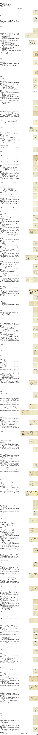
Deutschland (3, 506)
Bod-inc (10, 63)
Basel (2, 334)
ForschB (10, 692)
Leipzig (14, 182)
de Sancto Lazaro (8, 84)
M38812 (14, 565)
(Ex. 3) (5, 453)
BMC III (9, 148)
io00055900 (3, 710)
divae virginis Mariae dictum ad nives (10, 289)
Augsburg (13, 59)
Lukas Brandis (6, 384)
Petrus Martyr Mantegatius (5, 10)
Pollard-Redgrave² (12, 680)
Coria (5, 658)
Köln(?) (2, 512)
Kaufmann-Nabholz (9, 338)
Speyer (2, 393)
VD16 (2, 284)
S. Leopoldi (8, 100)
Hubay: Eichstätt (2, 141)
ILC (16, 358)
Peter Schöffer (3, 607)
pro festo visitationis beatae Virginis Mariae (10, 697)
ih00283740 (3, 64)
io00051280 (12, 376)
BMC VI (3, 12)
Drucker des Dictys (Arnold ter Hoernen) (10, 538)
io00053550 (9, 524)
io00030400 (15, 168)
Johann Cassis (15, 147)
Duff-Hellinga (4, 219)
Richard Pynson (3, 642)
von (5, 4)
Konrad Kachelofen (10, 188)
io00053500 (7, 467)
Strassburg (9, 291)
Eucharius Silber (9, 167)
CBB (10, 426)
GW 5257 (17, 20)
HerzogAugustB (8, 143)
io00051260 (3, 359)
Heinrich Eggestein (8, 529)
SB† (8, 399)
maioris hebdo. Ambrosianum (9, 9)
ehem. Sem (17, 459)
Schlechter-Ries (2, 339)
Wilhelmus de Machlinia (5, 635)
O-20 (13, 122)
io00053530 (13, 284)
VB (3, 398)
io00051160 (10, 637)
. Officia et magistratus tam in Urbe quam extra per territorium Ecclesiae (10, 173)
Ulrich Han (17, 482)
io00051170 (3, 653)
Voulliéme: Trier (2, 568)
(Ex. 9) (14, 453)
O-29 (7, 63)
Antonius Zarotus (6, 35)
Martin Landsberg (7, 707)
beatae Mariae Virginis (8, 295)
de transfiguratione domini (9, 628)
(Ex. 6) (12, 453)
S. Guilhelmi (7, 47)
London (15, 207)
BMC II (4, 114)
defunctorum (8, 714)
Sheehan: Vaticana (14, 456)
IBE (8, 113)
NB (0, 143)
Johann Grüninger (14, 291)
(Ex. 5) (10, 453)
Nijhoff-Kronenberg (11, 358)
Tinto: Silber (6, 168)
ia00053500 (7, 593)
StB (16, 80)
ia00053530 (12, 614)
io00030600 (3, 177)
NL (0, 260)
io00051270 (6, 415)
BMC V (6, 43)
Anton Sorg (17, 59)
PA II (2, 108)
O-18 (13, 140)
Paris (12, 720)
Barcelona (14, 201)
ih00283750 (11, 95)
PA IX (7, 609)
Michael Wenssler (6, 334)
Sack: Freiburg (15, 63)
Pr (0, 114)
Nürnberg (11, 77)
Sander (6, 235)
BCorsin (8, 169)
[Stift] (6, 365)
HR (2, 476)
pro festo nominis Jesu (8, 207)
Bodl (5, 665)
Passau (11, 111)
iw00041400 (13, 398)
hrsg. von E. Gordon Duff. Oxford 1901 (9, 423)
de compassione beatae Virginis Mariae (11, 306)
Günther (9, 79)
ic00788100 (15, 426)
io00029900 (11, 12)
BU (8, 583)
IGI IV (10, 168)
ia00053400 (9, 544)
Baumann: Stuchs (4, 79)
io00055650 (8, 55)
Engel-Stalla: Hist (7, 397)
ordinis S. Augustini (7, 27)
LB (3, 401)
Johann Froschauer (7, 313)
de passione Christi (8, 241)
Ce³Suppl (5, 591)
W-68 (9, 398)
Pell (2, 302)
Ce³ (9, 235)
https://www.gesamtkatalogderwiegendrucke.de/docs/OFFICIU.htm (17, 733)
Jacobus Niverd (14, 727)
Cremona (14, 51)
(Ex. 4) (7, 453)
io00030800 (13, 266)
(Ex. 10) (16, 453)
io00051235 (8, 329)
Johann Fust (9, 607)
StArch (5, 407)
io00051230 (13, 321)
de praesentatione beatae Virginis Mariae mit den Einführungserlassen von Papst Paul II (10, 586)
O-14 (18, 591)
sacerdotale (6, 727)
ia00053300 (7, 555)
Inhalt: (3, 394)
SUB (12, 377)
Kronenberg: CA (4, 358)
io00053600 (3, 691)
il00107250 (12, 87)
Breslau (18, 628)
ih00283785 (11, 189)
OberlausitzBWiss (16, 556)
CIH (5, 113)
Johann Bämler (15, 92)
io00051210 (15, 339)
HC (2, 235)
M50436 (9, 716)
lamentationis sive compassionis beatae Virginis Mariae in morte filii (10, 421)
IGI (2, 36)
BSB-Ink (5, 63)
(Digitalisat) (12, 54)
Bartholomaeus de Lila (9, 658)
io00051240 (9, 352)
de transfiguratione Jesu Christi (9, 634)
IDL (4, 567)
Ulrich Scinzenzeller (15, 230)
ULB (13, 399)
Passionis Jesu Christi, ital (8, 264)
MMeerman (9, 624)
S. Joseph (6, 77)
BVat (9, 178)
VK (3, 543)
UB (5, 24)
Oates (3, 55)
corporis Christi (8, 201)
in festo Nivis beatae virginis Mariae (11, 270)
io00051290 (14, 406)
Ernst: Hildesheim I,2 (3, 554)
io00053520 (9, 273)
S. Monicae (8, 182)
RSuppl (3, 95)
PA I (2, 103)
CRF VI (16, 235)
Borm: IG (10, 114)
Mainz (18, 600)
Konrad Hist (6, 393)
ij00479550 (15, 79)
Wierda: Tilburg (8, 579)
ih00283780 (12, 196)
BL (4, 13)
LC (2, 238)
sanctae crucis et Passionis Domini (10, 255)
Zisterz (1, 74)
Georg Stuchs (15, 77)
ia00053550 (3, 580)
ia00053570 (13, 623)
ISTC (9, 12)
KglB (11, 569)
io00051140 (3, 211)
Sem (17, 625)
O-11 (2, 415)
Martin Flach (3, 587)
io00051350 (3, 486)
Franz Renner (6, 17)
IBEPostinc (11, 176)
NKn (4, 630)
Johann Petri (14, 111)
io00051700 (3, 457)
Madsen (3, 406)
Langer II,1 (3, 148)
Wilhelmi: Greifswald (5, 376)
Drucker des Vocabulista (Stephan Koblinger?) (10, 147)
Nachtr (3, 87)
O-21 (18, 113)
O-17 (5, 524)
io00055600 (14, 43)
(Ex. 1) (16, 336)
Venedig (2, 17)
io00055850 (15, 148)
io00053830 (4, 664)
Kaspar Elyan (3, 629)
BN (13, 545)
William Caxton (8, 698)
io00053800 (3, 672)
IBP (5, 95)
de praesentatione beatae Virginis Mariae (11, 505)
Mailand (17, 9)
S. (7, 51)
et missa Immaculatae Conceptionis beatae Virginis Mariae (10, 431)
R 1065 (4, 284)
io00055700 (17, 114)
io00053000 (3, 442)
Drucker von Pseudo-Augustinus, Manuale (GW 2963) (10, 512)
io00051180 (14, 645)
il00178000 (3, 130)
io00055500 (8, 36)
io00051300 (3, 476)
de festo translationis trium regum (11, 707)
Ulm (2, 411)
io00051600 (11, 495)
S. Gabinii (7, 40)
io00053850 (8, 681)
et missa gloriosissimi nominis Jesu (10, 229)
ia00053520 (11, 533)
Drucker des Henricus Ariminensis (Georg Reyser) (10, 619)
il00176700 (9, 141)
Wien (13, 146)
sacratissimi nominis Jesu (9, 223)
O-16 (7, 533)
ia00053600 (9, 568)
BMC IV (12, 485)
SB (16, 66)
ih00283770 (3, 251)
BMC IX (1, 352)
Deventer (2, 357)
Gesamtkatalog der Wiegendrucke (5, 733)
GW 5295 (12, 203)
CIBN (14, 543)
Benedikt (5, 97)
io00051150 (10, 219)
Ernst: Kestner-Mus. (12, 554)
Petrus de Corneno (7, 432)
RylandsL (7, 525)
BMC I (1, 544)
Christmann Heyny (7, 327)
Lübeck (2, 370)
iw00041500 (17, 398)
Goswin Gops (5, 562)
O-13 (12, 543)
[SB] (5, 163)
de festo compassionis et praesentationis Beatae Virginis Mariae (10, 381)
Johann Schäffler (5, 411)
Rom (5, 161)
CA (4, 578)
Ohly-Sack (7, 284)
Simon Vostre (16, 720)
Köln (2, 538)
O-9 (18, 338)
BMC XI (8, 645)
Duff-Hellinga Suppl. (5, 680)
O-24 (18, 250)
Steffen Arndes (6, 370)
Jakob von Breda (7, 357)
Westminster (14, 421)
